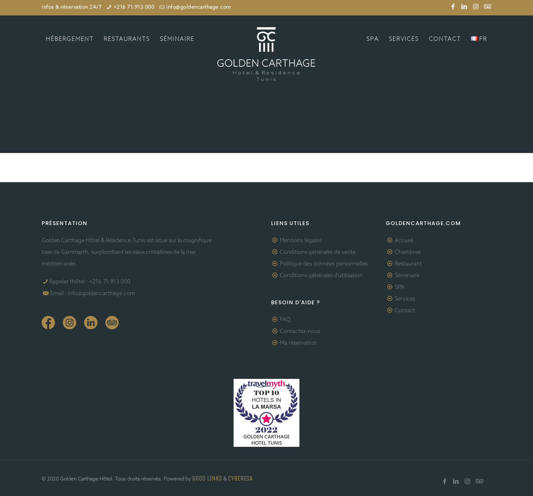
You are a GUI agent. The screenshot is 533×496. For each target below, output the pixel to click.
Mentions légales (300, 241)
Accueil (404, 241)
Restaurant (408, 264)
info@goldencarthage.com (198, 7)
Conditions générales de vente (318, 252)
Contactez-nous (300, 331)
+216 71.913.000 (134, 7)
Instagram (69, 322)
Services (405, 299)
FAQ (285, 320)
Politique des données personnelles (324, 264)
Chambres (408, 252)
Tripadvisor (112, 322)
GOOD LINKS (207, 478)
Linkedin (90, 322)
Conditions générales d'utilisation (321, 276)
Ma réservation (298, 343)
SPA (399, 287)
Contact (405, 311)
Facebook (48, 322)
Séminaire (407, 276)
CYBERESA (240, 478)
